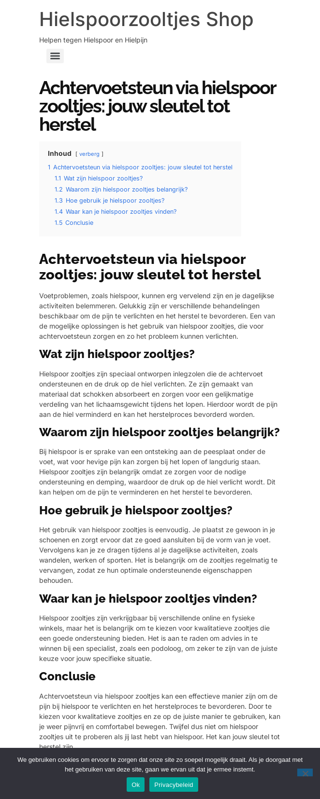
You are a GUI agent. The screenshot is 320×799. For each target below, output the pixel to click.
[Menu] (55, 56)
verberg (89, 154)
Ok (135, 784)
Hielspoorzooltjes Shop (146, 19)
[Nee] (305, 772)
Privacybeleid (173, 784)
